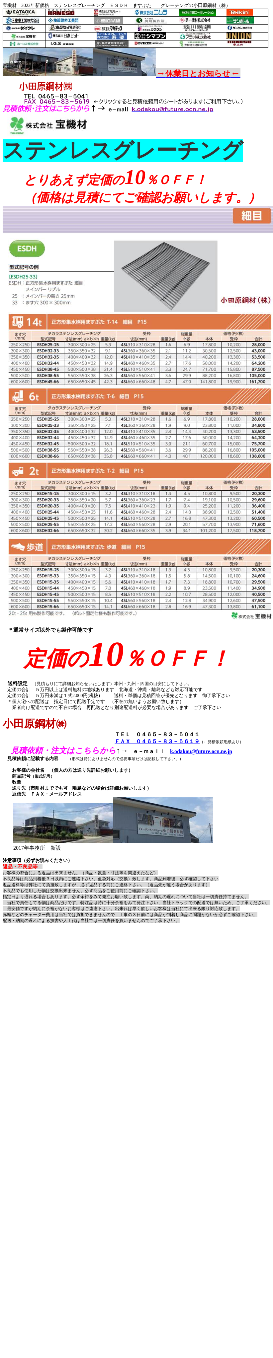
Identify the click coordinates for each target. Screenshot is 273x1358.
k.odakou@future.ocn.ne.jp (201, 751)
